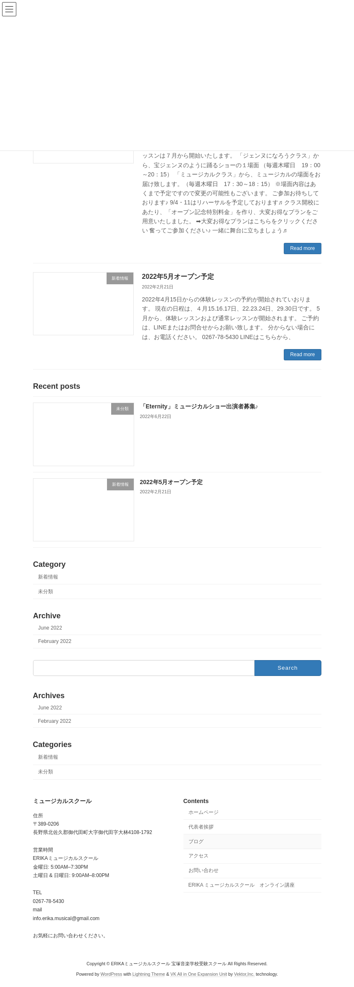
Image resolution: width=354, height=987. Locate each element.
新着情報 (48, 577)
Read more (302, 248)
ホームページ (203, 812)
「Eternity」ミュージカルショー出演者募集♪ (199, 406)
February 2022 (54, 641)
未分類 (45, 591)
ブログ (196, 841)
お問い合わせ (203, 870)
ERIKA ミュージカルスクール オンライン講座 (241, 885)
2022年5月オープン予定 (178, 276)
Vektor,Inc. (244, 974)
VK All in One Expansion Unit (199, 974)
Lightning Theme (148, 974)
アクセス (198, 856)
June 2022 (50, 628)
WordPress (111, 974)
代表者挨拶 (201, 827)
